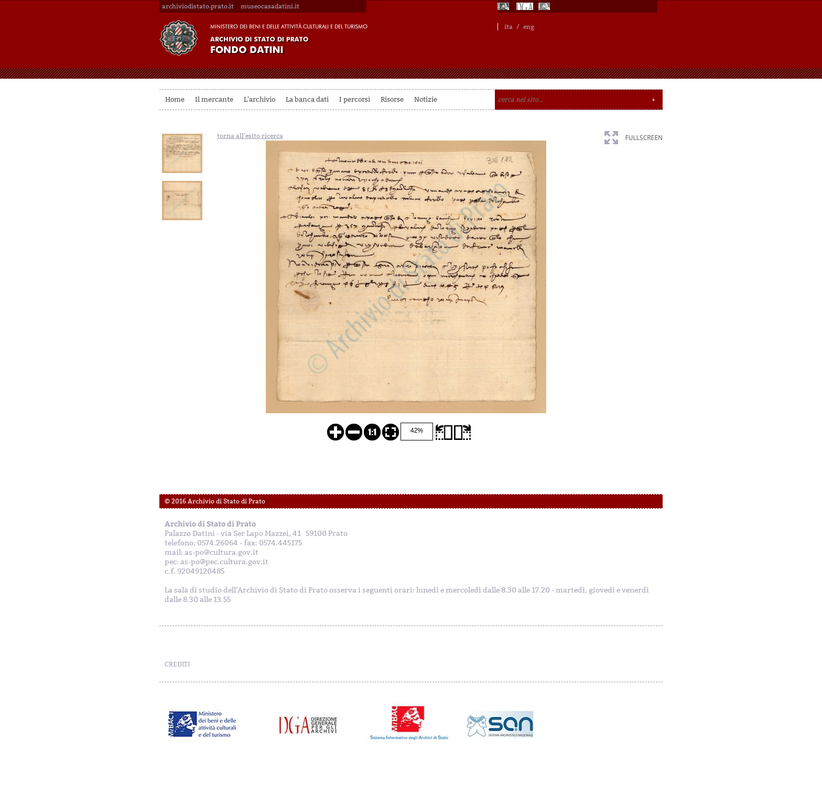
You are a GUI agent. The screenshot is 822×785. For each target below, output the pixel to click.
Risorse (392, 99)
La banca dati (307, 99)
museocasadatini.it (270, 6)
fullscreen (644, 137)
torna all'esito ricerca (250, 135)
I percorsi (354, 99)
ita (508, 26)
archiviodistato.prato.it (198, 6)
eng (528, 26)
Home (175, 99)
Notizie (425, 99)
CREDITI (177, 664)
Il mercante (214, 99)
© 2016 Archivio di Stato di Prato (215, 501)
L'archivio (259, 99)
